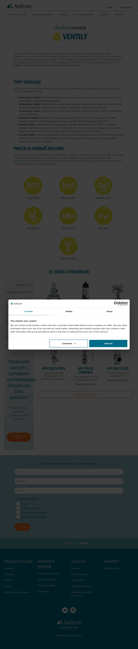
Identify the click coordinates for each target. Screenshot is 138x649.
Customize (68, 343)
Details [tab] (69, 311)
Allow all (108, 343)
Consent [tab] (29, 311)
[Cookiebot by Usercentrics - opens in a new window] (116, 304)
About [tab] (109, 311)
